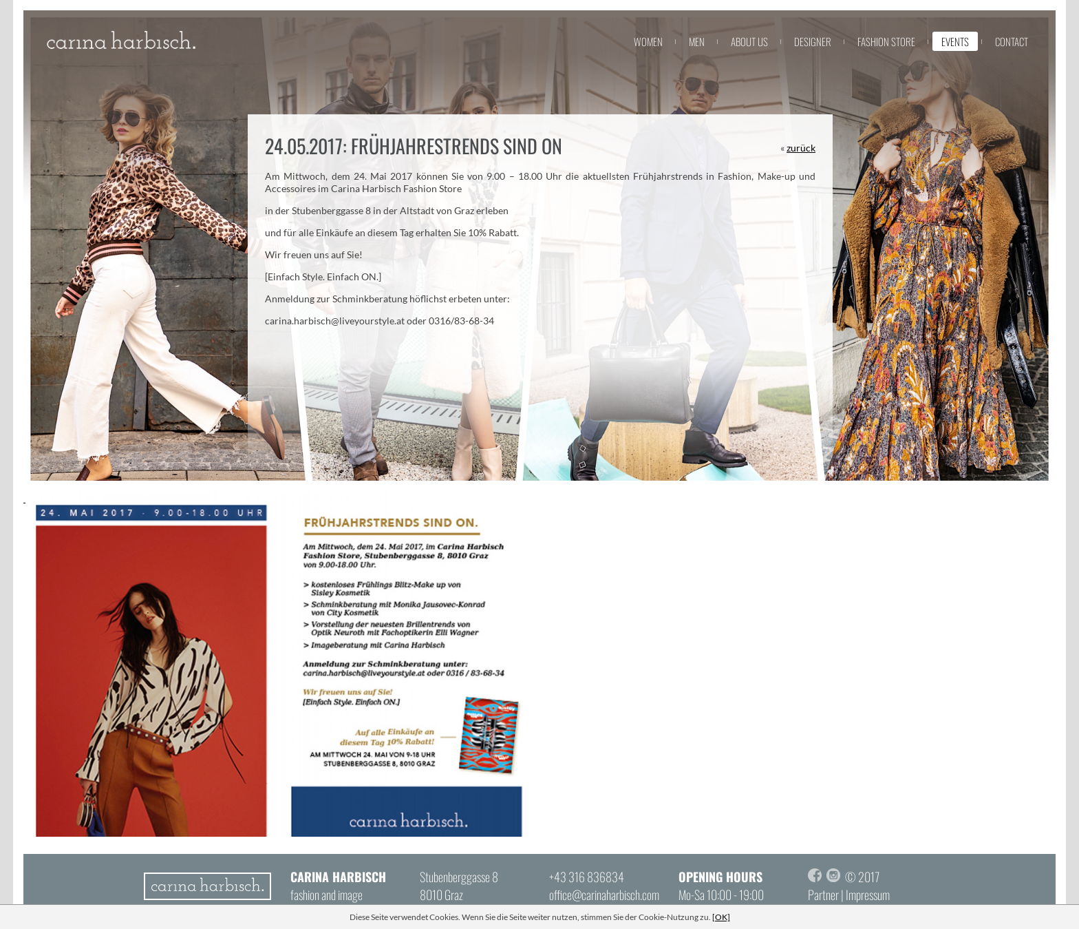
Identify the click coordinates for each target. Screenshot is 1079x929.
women (648, 41)
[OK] (721, 917)
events (955, 41)
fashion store (886, 41)
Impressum (868, 895)
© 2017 (862, 877)
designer (812, 41)
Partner (823, 895)
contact (1011, 41)
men (697, 41)
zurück (801, 148)
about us (749, 41)
